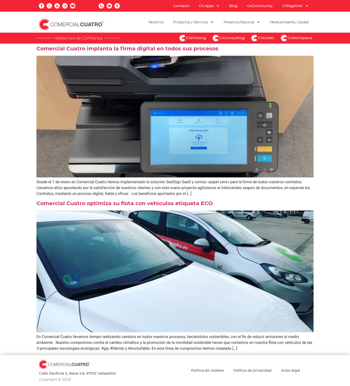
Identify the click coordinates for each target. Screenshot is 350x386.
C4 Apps (209, 5)
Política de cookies (207, 370)
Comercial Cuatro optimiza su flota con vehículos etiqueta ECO (124, 203)
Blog (233, 6)
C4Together (295, 5)
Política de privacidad (252, 370)
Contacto (181, 6)
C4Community (260, 6)
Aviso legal (290, 370)
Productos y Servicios (193, 22)
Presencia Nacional (242, 22)
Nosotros (156, 22)
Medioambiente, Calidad (289, 22)
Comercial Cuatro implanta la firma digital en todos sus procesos (127, 48)
